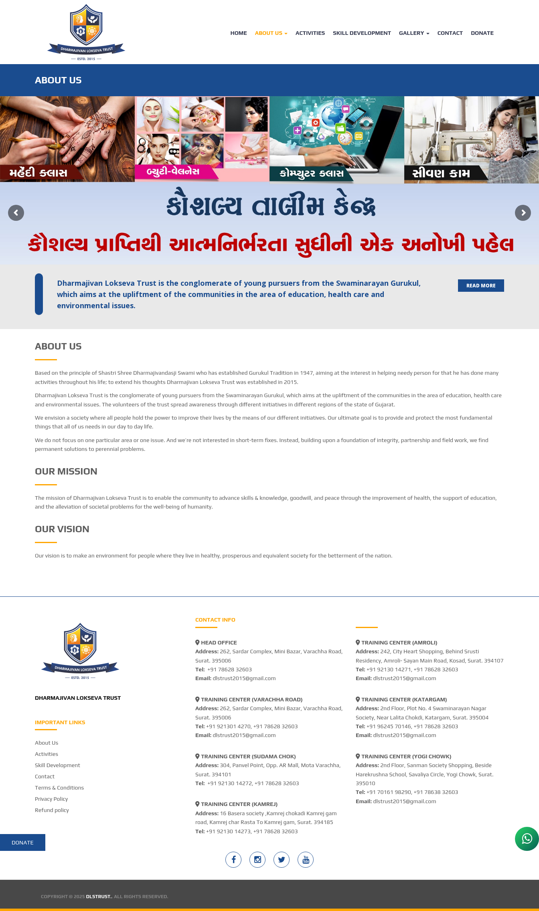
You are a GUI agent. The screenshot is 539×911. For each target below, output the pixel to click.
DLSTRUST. (99, 896)
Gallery (414, 33)
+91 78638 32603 (436, 792)
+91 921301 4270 (228, 726)
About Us (271, 33)
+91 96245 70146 (389, 726)
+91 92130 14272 (229, 783)
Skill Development (362, 33)
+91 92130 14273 (228, 831)
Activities (310, 33)
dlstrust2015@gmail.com (244, 678)
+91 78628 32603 (229, 669)
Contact (450, 33)
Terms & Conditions (59, 787)
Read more (481, 285)
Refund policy (52, 810)
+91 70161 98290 (389, 792)
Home (238, 33)
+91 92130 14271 (389, 669)
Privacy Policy (51, 799)
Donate (482, 33)
